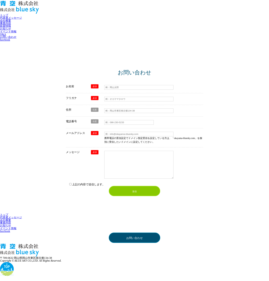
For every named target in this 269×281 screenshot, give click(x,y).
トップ (4, 15)
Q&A (3, 34)
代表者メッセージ (11, 17)
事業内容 (5, 23)
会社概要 (5, 20)
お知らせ (5, 28)
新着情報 (5, 26)
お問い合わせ (8, 37)
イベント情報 (8, 31)
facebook (5, 39)
